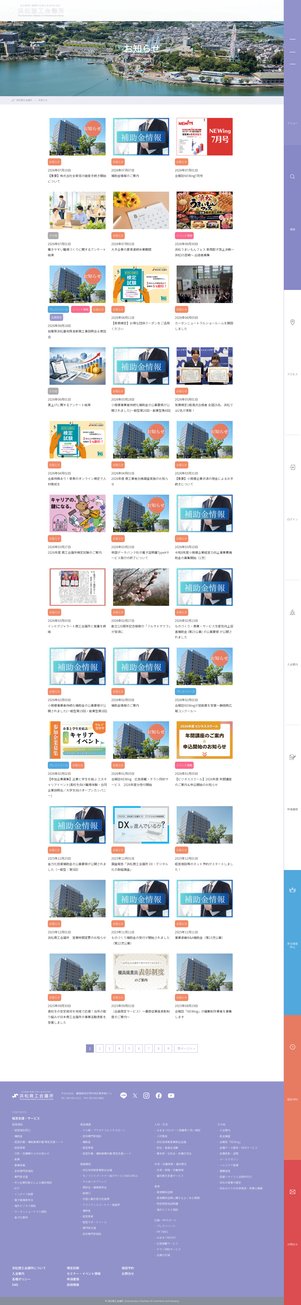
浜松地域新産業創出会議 (97, 1170)
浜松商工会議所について (258, 10)
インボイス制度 (23, 1194)
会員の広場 (163, 1255)
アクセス (292, 347)
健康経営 (225, 1171)
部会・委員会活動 (167, 1148)
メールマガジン (229, 1159)
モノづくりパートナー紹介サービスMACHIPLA (110, 1176)
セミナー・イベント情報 (215, 10)
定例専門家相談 (23, 1171)
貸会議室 (225, 1136)
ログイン (292, 492)
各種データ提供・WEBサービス (238, 1148)
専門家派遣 (21, 1177)
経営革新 (19, 1148)
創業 (17, 1159)
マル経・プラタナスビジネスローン (104, 1130)
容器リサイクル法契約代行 (236, 1177)
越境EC (87, 1193)
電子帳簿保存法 (23, 1200)
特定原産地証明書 (167, 1204)
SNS (15, 1284)
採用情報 (73, 1284)
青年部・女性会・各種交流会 (174, 1153)
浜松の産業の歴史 (230, 1182)
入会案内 (292, 637)
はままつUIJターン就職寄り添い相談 (178, 1130)
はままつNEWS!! (166, 1237)
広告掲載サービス (167, 1243)
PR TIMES (162, 1232)
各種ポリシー (21, 1279)
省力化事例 (21, 1217)
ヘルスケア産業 (229, 1165)
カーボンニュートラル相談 (30, 1211)
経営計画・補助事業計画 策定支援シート (38, 1142)
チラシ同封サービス (169, 1249)
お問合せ (292, 1217)
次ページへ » (186, 1048)
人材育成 (162, 1136)
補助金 (18, 1136)
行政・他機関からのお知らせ (31, 1153)
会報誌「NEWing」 (231, 1142)
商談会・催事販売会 (95, 1187)
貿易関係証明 (165, 1192)
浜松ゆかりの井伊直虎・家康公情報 (241, 1188)
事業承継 (19, 1165)
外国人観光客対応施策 (96, 1199)
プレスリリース (166, 1226)
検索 (292, 202)
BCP (17, 1188)
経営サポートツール (95, 1222)
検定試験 (182, 10)
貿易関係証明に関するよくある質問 (178, 1198)
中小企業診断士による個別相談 (33, 1182)
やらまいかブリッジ (95, 1181)
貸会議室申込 (292, 917)
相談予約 (292, 1072)
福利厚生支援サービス (170, 1176)
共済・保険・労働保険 (170, 1170)
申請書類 (292, 782)
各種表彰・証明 (229, 1153)
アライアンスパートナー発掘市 (101, 1205)
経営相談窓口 (22, 1130)
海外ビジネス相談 (25, 1206)
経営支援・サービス (153, 10)
